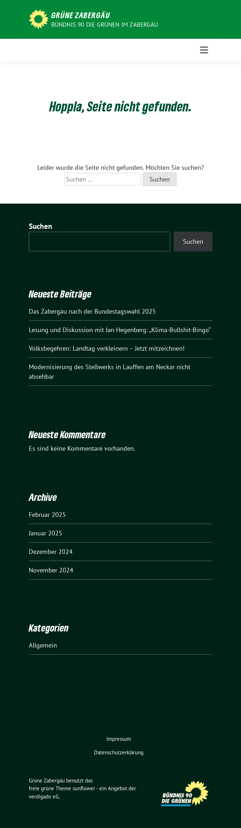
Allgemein (43, 645)
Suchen (40, 226)
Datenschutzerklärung (118, 752)
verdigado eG (44, 796)
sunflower (84, 788)
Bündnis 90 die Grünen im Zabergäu (104, 24)
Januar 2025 (45, 533)
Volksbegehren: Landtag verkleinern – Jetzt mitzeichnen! (106, 348)
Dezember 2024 (51, 551)
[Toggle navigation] (204, 50)
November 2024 (51, 570)
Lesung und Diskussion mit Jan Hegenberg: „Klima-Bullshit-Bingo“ (120, 330)
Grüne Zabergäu (80, 15)
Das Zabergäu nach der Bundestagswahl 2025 (92, 311)
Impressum (118, 738)
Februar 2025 (47, 514)
